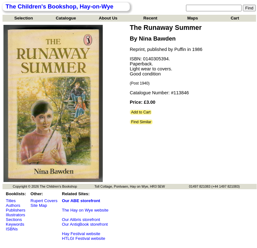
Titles (11, 200)
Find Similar (141, 122)
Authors (13, 205)
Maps (192, 18)
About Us (108, 18)
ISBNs (12, 229)
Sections (14, 219)
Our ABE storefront (81, 200)
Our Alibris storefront (81, 219)
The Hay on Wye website (85, 210)
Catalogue (66, 18)
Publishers (15, 210)
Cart (235, 18)
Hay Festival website (81, 233)
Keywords (15, 224)
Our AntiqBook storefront (85, 224)
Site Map (38, 205)
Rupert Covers (43, 200)
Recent (150, 18)
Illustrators (15, 214)
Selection (23, 18)
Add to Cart (140, 112)
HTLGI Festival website (83, 238)
